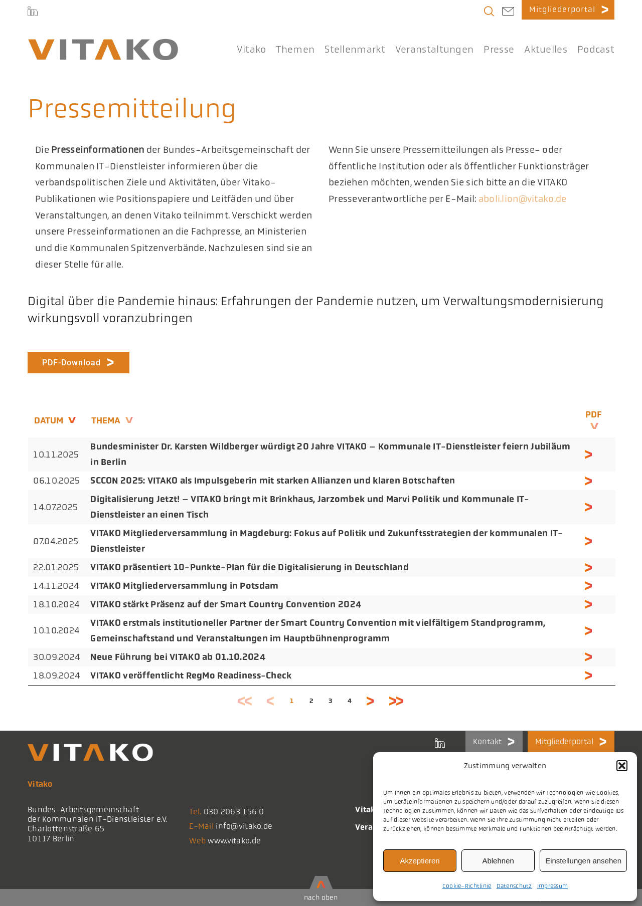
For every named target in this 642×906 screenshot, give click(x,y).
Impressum (552, 885)
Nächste (371, 701)
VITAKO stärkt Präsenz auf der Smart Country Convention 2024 (225, 604)
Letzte (397, 701)
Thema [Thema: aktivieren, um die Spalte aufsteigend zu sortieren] (105, 420)
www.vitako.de (234, 840)
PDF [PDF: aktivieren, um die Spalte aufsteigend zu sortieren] (593, 414)
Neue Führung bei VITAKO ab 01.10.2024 (177, 656)
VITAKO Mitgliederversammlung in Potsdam (184, 585)
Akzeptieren (419, 860)
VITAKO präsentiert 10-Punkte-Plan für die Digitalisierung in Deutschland (249, 567)
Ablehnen (498, 860)
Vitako (367, 809)
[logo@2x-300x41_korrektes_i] (103, 43)
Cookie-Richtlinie (467, 885)
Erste (245, 701)
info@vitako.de (244, 826)
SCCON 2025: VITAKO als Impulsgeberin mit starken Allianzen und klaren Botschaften (272, 480)
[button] (622, 766)
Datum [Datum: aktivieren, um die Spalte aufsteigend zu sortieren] (48, 420)
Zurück (270, 701)
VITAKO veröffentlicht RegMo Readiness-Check (190, 675)
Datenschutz (514, 885)
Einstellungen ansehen (583, 860)
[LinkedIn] (33, 13)
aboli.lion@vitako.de (522, 198)
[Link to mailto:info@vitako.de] (508, 13)
